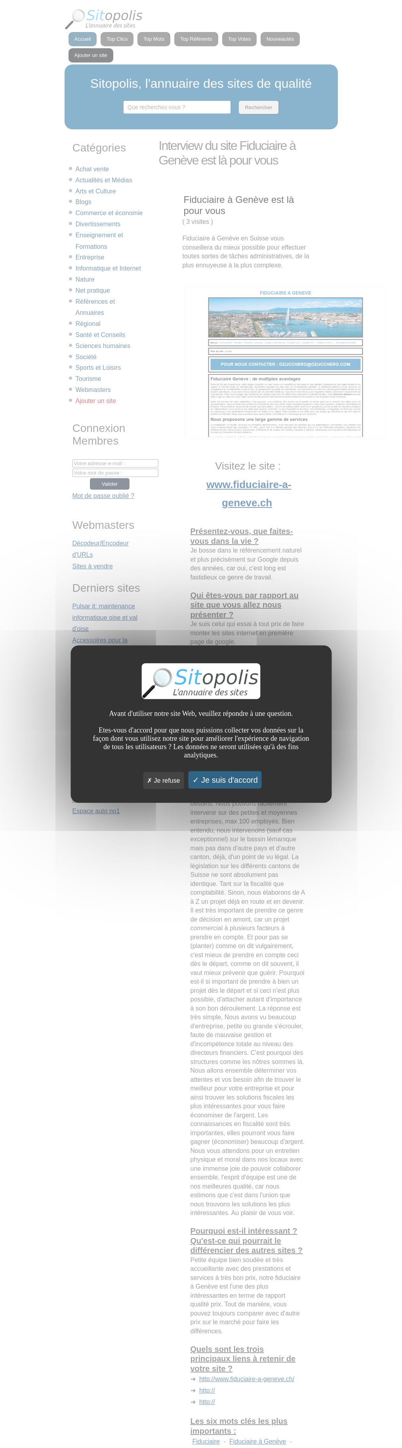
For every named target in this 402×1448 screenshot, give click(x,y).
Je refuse (163, 780)
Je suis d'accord (225, 780)
